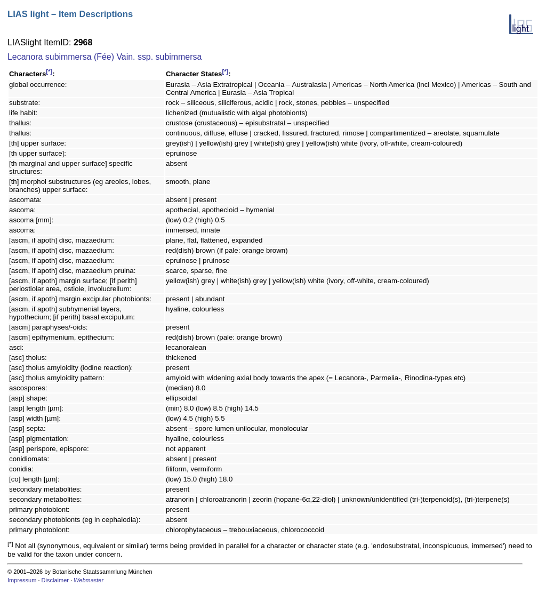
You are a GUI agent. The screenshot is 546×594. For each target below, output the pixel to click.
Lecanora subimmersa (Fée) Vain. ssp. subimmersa (104, 56)
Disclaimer (55, 580)
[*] (49, 71)
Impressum (21, 580)
